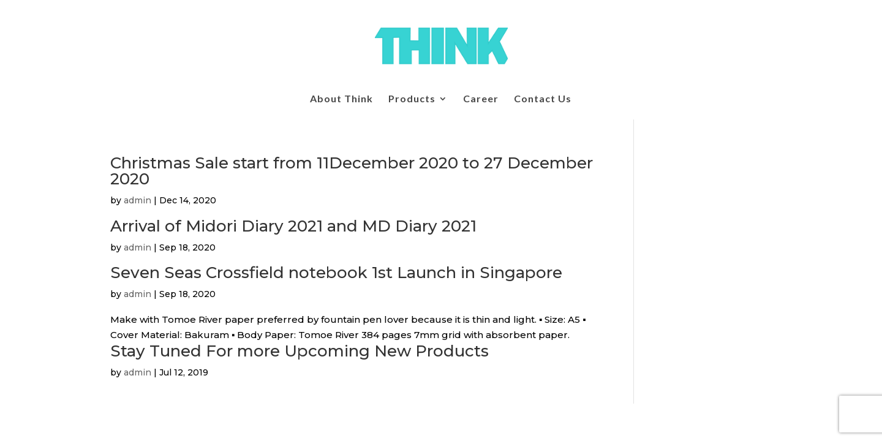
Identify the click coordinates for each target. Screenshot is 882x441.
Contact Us (542, 99)
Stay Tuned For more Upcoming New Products (299, 351)
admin (137, 200)
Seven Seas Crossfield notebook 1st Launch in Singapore (336, 272)
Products (411, 99)
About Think (341, 99)
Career (481, 99)
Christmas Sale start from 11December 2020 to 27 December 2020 (351, 171)
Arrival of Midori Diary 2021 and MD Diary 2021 (293, 226)
